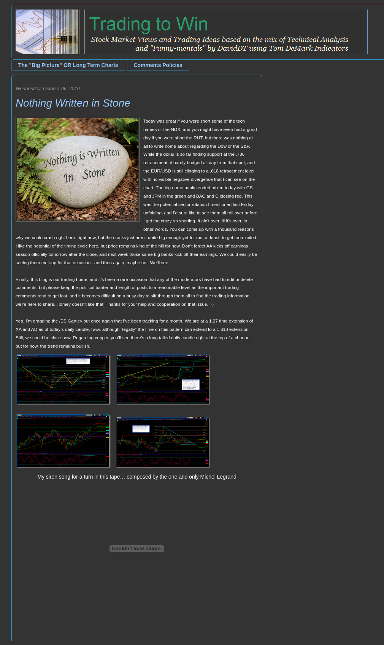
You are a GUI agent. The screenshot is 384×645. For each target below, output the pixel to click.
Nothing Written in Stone (73, 103)
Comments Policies (158, 65)
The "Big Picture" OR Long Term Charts (68, 65)
